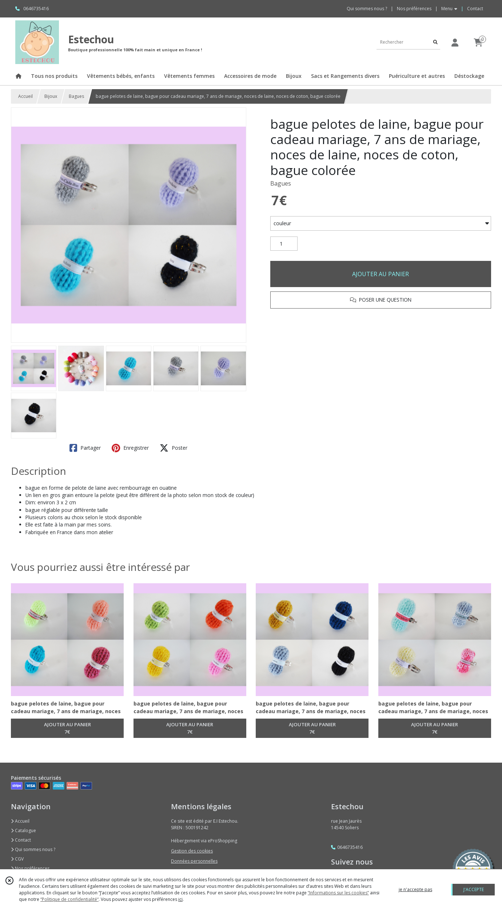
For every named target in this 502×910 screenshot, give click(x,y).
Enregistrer (130, 448)
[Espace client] (454, 42)
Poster (173, 448)
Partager (85, 448)
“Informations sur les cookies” (338, 893)
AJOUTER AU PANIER (380, 274)
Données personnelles (194, 861)
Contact (475, 8)
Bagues (76, 96)
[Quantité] (284, 244)
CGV (17, 859)
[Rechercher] (435, 42)
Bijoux (50, 96)
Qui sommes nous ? (33, 849)
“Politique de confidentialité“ (69, 899)
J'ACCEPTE (473, 889)
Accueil (25, 96)
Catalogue (23, 830)
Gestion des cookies (192, 851)
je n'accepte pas (415, 889)
